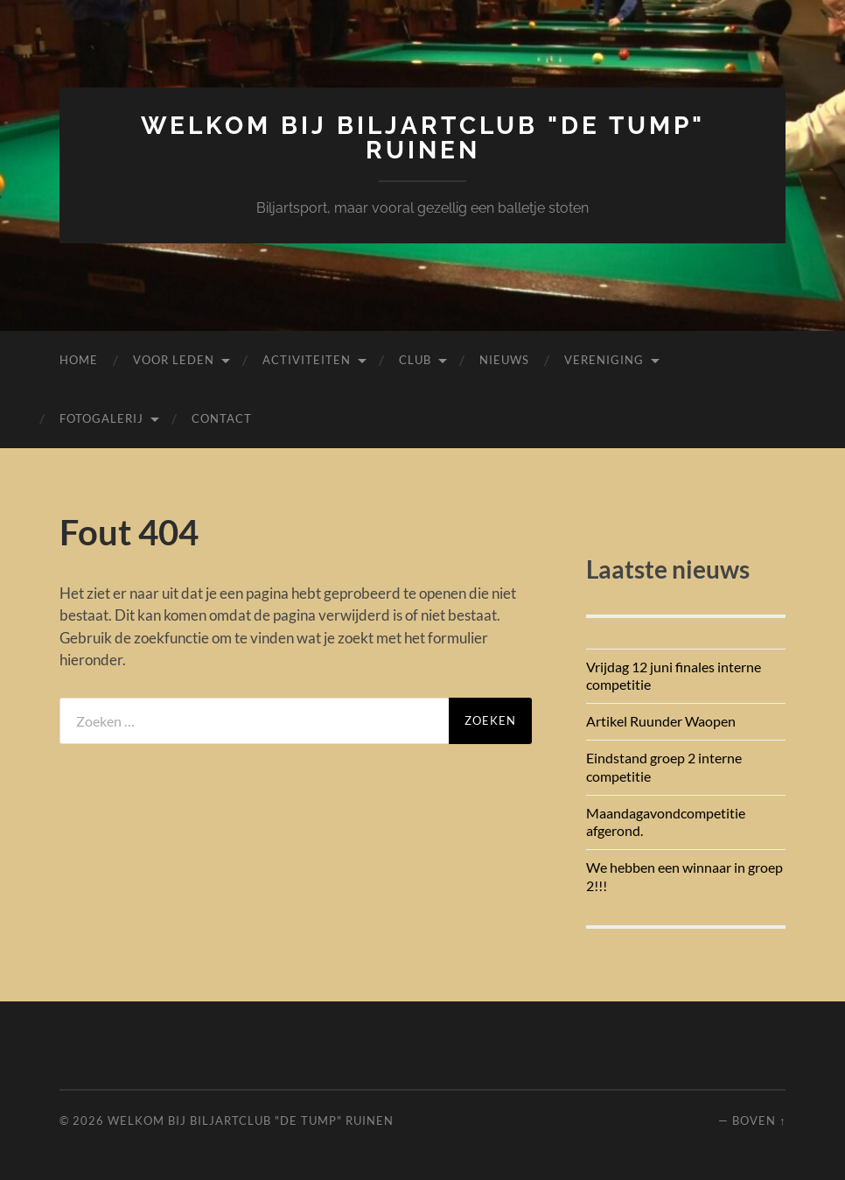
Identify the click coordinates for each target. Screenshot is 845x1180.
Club (415, 360)
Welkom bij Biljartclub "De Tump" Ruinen (423, 138)
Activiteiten (306, 360)
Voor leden (173, 360)
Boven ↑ (759, 1120)
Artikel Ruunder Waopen (661, 721)
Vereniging (604, 360)
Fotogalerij (101, 418)
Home (78, 360)
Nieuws (504, 360)
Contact (222, 418)
